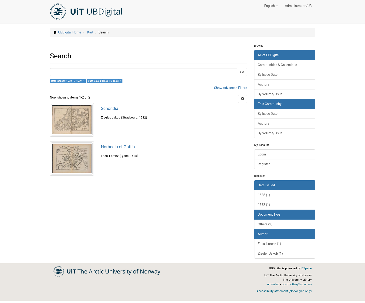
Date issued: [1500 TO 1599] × (104, 80)
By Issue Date (268, 74)
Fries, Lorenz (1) (269, 244)
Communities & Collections (277, 65)
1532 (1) (264, 205)
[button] (271, 6)
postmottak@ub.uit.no (297, 284)
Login (262, 154)
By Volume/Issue (270, 94)
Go (242, 72)
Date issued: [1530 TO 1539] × (67, 80)
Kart (90, 32)
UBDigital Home (69, 32)
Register (264, 164)
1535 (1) (264, 195)
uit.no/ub (273, 284)
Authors (263, 84)
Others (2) (265, 224)
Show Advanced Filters (230, 88)
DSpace (306, 268)
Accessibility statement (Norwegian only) (284, 291)
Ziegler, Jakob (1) (270, 253)
